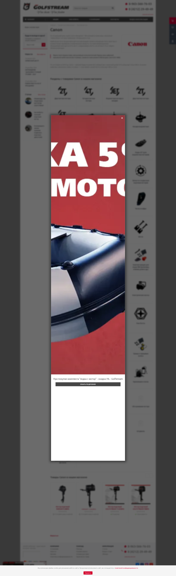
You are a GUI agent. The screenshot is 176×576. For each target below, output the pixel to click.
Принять (88, 573)
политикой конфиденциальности (126, 568)
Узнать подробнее (88, 384)
